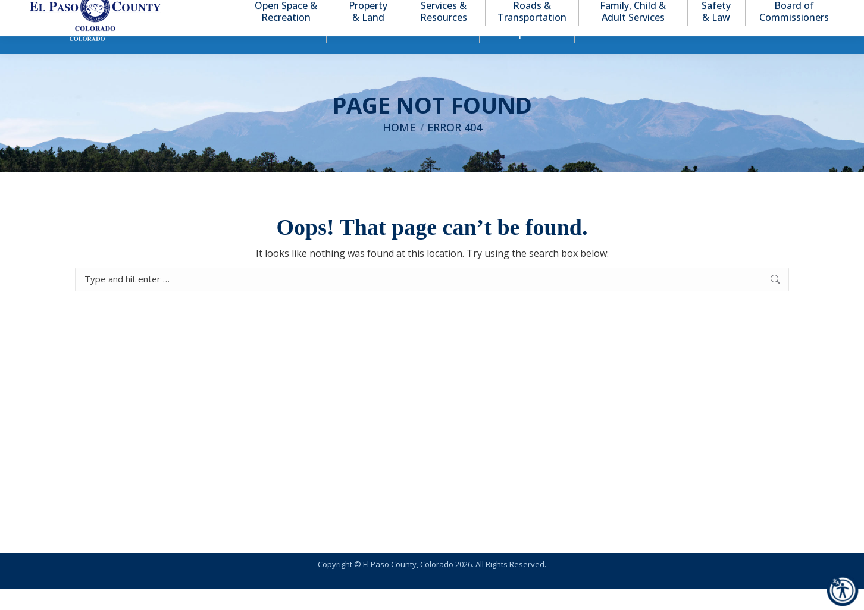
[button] (776, 11)
